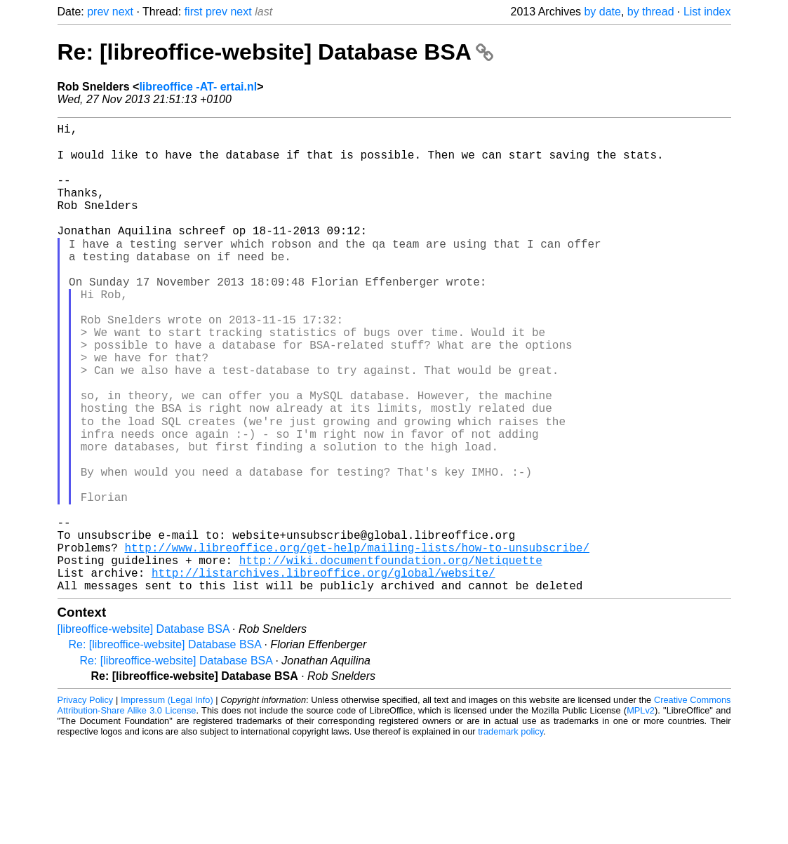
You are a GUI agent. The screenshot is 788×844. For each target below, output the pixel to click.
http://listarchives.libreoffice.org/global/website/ (323, 671)
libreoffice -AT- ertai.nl (198, 87)
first (194, 12)
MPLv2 (641, 812)
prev (98, 12)
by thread (650, 12)
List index (707, 12)
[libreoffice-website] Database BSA (143, 731)
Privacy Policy (86, 801)
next (122, 12)
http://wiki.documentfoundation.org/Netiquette (390, 656)
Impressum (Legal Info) (167, 801)
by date (602, 12)
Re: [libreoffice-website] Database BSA (275, 52)
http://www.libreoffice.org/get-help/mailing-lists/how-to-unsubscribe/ (357, 640)
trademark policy (510, 833)
